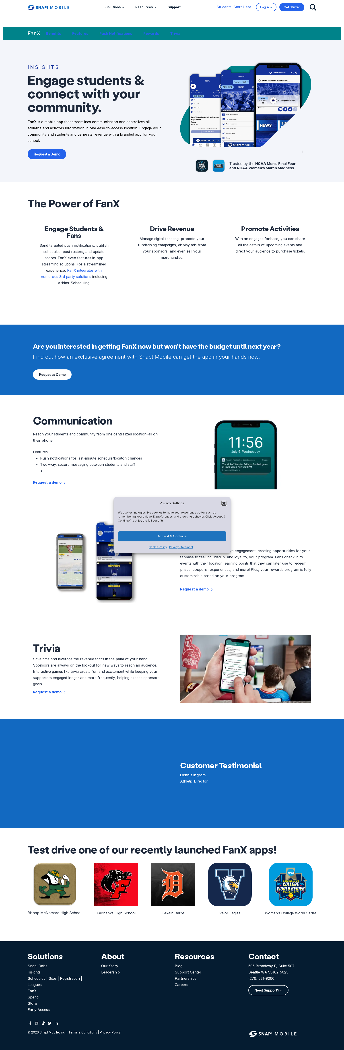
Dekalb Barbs (173, 913)
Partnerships (185, 978)
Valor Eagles (229, 913)
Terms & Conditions (82, 1032)
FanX (32, 991)
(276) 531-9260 (261, 978)
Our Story (109, 966)
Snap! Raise (37, 966)
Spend (33, 997)
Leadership (110, 972)
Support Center (188, 972)
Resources (144, 7)
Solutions (113, 7)
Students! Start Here (233, 7)
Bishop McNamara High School (54, 913)
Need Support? (267, 990)
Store (32, 1003)
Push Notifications (115, 33)
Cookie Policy (158, 547)
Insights (34, 972)
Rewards (151, 33)
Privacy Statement (181, 547)
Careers (181, 984)
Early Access (39, 1009)
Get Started (292, 7)
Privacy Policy (110, 1032)
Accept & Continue (172, 536)
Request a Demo (47, 154)
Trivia (175, 33)
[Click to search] (313, 7)
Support (174, 7)
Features (80, 33)
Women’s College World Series (291, 913)
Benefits (53, 33)
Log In (265, 7)
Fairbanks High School (116, 913)
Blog (178, 966)
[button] (224, 503)
